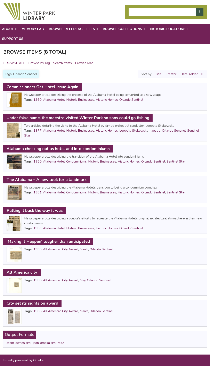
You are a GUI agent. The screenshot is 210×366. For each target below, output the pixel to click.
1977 (37, 130)
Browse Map (84, 63)
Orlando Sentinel (131, 99)
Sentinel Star (176, 161)
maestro (155, 130)
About (8, 29)
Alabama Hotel (54, 99)
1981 (37, 192)
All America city (22, 272)
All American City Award (60, 249)
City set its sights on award (32, 303)
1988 (37, 249)
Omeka (38, 360)
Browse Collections (122, 29)
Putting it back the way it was (35, 210)
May (83, 280)
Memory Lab (33, 29)
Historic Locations (168, 29)
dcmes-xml (23, 343)
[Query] (166, 12)
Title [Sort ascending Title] (158, 74)
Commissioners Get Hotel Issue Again (42, 87)
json (36, 343)
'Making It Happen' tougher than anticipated (48, 241)
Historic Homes (107, 99)
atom (10, 343)
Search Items (62, 63)
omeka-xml (48, 343)
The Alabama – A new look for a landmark (47, 179)
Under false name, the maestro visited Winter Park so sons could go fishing (78, 118)
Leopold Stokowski (133, 130)
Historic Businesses (80, 99)
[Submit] (199, 12)
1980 (37, 161)
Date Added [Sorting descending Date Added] (189, 74)
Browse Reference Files (72, 29)
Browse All (14, 63)
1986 (37, 228)
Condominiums (76, 161)
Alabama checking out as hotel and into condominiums (58, 148)
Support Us (12, 39)
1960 (37, 99)
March (84, 249)
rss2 (61, 343)
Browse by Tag (39, 63)
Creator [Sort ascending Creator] (171, 74)
